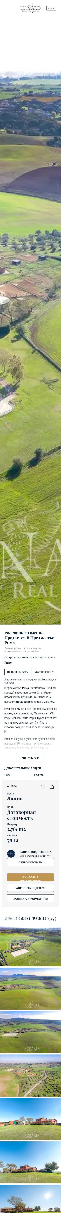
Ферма (38, 648)
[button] (43, 786)
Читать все (30, 758)
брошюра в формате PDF (30, 898)
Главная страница (13, 648)
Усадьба (30, 648)
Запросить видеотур (30, 888)
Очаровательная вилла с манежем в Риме (22, 651)
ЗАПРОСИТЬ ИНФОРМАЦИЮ (30, 877)
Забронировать (30, 862)
